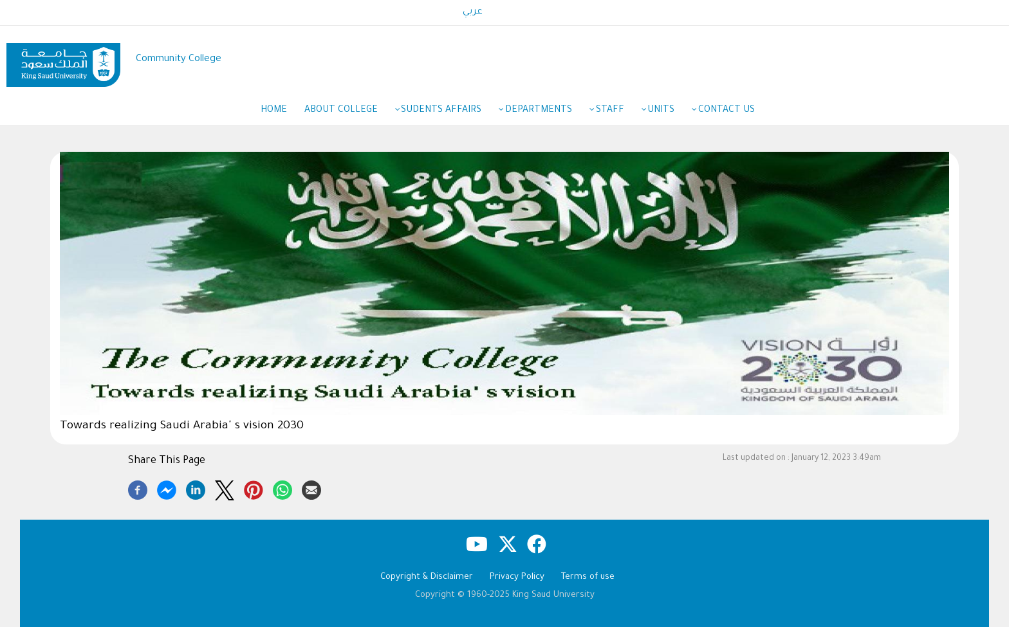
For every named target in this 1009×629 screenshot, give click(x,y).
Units (672, 112)
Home (267, 112)
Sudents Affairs (445, 112)
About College (343, 112)
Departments (545, 112)
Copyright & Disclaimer (426, 579)
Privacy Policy (517, 579)
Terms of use (588, 579)
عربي (473, 12)
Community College (178, 59)
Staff (618, 112)
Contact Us (733, 112)
